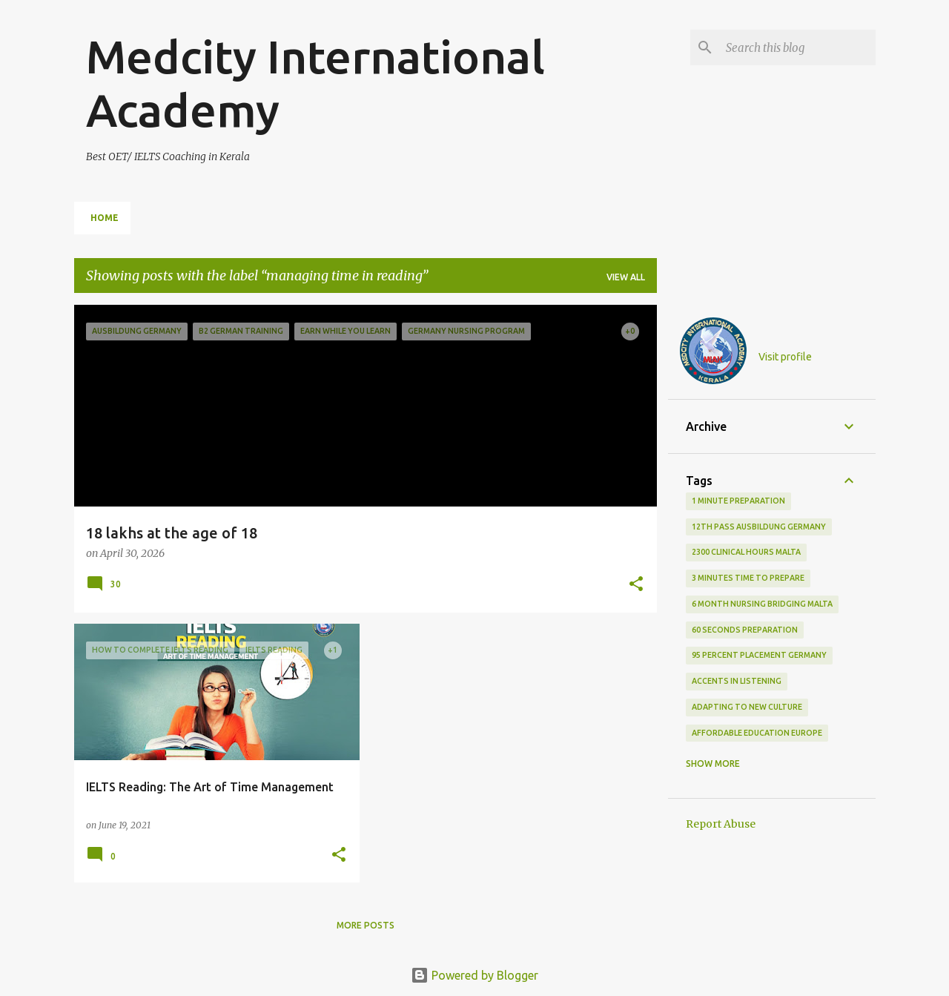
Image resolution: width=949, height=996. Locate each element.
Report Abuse (720, 824)
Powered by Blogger (474, 975)
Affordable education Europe (757, 732)
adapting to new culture (747, 706)
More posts (365, 925)
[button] (636, 585)
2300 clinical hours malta (746, 551)
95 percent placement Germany (759, 654)
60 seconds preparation (745, 629)
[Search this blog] (798, 47)
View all (625, 277)
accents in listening (736, 680)
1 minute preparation (738, 500)
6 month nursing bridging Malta (762, 603)
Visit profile (785, 357)
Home (104, 217)
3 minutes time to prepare (748, 577)
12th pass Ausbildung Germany (759, 526)
